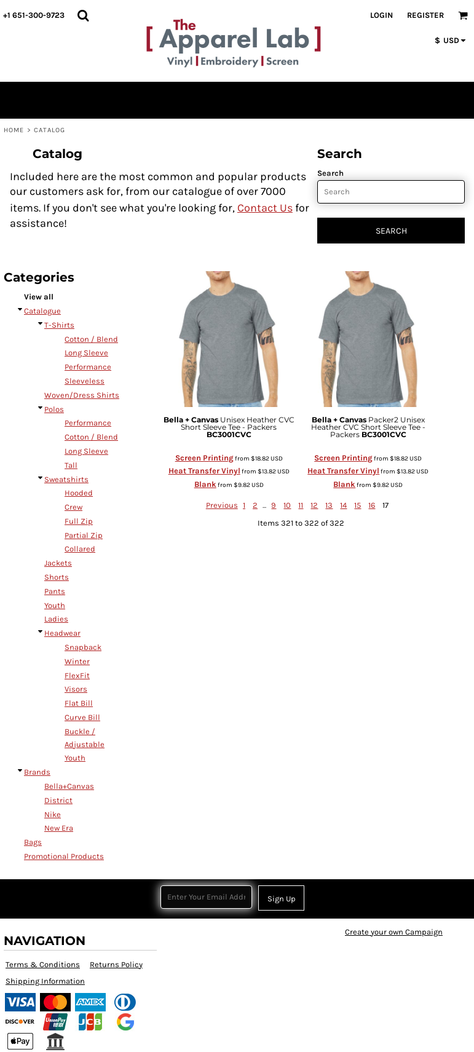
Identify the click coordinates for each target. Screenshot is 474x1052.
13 (329, 505)
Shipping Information (45, 981)
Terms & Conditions (43, 964)
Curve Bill (82, 717)
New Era (58, 828)
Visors (76, 689)
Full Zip (79, 521)
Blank (205, 484)
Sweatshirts (66, 479)
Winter (77, 661)
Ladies (56, 618)
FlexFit (77, 675)
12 (314, 505)
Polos (54, 409)
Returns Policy (116, 964)
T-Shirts (59, 325)
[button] (83, 15)
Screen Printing (204, 457)
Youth (54, 605)
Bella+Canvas (69, 786)
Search (330, 173)
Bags (33, 842)
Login (381, 15)
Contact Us (265, 208)
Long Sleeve (86, 352)
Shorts (56, 577)
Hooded (79, 492)
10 (287, 505)
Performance (88, 366)
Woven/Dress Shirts (81, 395)
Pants (54, 591)
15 (357, 505)
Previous (222, 505)
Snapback (83, 647)
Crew (73, 507)
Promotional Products (64, 856)
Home (14, 130)
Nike (52, 814)
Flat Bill (79, 703)
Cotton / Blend (91, 339)
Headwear (62, 633)
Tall (71, 465)
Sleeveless (85, 381)
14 (343, 505)
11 (300, 505)
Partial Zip (84, 535)
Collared (80, 548)
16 (371, 505)
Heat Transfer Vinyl (204, 470)
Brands (37, 772)
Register (425, 15)
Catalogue (42, 310)
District (58, 800)
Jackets (58, 563)
